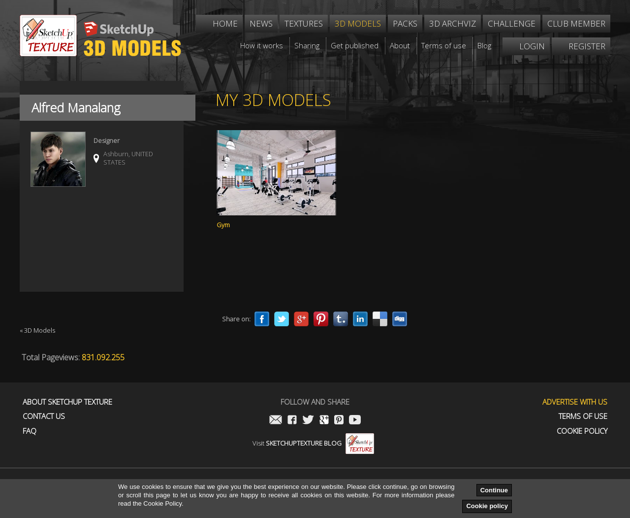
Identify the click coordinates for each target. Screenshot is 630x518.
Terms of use (583, 416)
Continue (494, 490)
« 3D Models (37, 330)
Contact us (44, 416)
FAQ (29, 431)
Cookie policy (487, 506)
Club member (576, 23)
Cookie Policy (582, 431)
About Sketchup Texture (67, 402)
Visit (313, 443)
